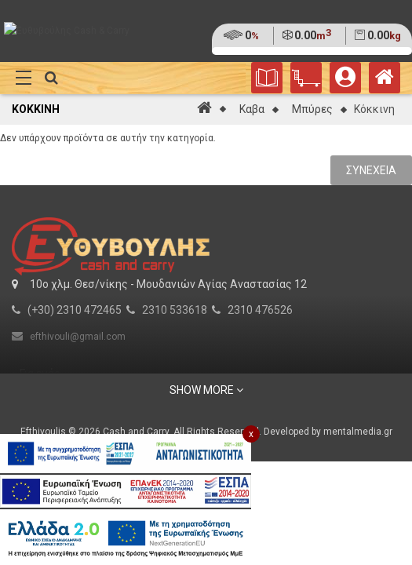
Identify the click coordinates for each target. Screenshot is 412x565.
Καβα (251, 109)
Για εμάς (40, 373)
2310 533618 (174, 310)
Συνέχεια (371, 170)
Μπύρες (312, 109)
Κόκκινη (374, 109)
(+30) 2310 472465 (74, 310)
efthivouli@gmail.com (78, 336)
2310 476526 (260, 310)
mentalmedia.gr (357, 431)
